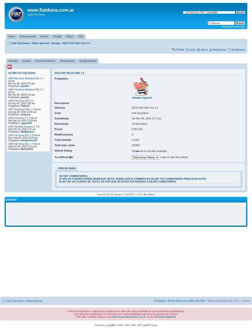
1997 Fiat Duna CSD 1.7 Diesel (24, 109)
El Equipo (160, 300)
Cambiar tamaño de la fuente (241, 42)
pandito (25, 86)
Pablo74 (25, 106)
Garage (55, 43)
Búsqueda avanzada (233, 26)
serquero (26, 114)
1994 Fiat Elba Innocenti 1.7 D (24, 126)
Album (204, 49)
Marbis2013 (27, 149)
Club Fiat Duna (20, 43)
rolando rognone (142, 97)
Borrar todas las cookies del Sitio (186, 300)
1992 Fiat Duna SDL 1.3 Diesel (24, 135)
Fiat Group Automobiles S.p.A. (128, 316)
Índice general (40, 43)
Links (193, 49)
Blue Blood (149, 194)
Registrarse (219, 49)
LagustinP (26, 123)
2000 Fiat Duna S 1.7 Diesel (22, 118)
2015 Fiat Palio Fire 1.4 (76, 43)
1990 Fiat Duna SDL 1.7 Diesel (24, 144)
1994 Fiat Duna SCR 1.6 (21, 101)
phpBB (111, 325)
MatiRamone (27, 132)
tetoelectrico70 (29, 140)
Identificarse (238, 49)
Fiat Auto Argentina (165, 316)
